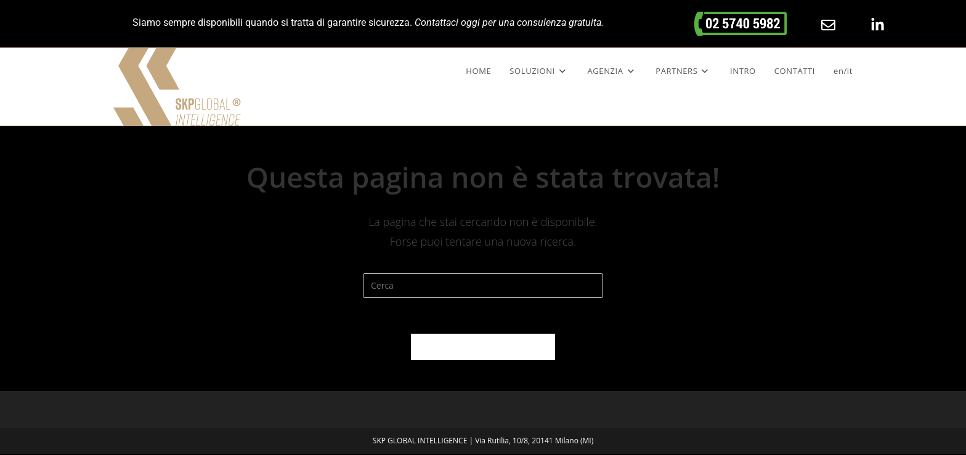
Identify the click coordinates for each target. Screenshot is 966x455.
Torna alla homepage (483, 347)
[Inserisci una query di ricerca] (483, 285)
